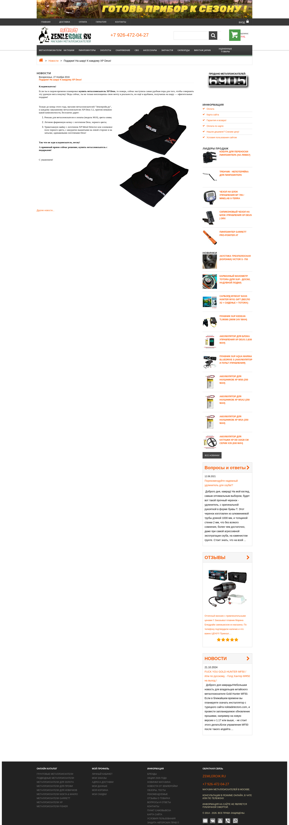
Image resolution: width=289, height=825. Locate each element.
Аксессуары (150, 50)
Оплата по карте (213, 120)
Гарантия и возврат (215, 114)
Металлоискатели (50, 50)
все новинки (212, 450)
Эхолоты (105, 50)
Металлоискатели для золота (55, 776)
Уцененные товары (225, 50)
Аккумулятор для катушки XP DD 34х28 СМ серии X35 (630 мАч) (234, 434)
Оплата (83, 22)
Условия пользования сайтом (220, 132)
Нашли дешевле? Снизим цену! (221, 126)
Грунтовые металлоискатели (55, 768)
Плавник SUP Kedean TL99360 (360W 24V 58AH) (233, 312)
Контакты (120, 22)
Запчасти (167, 50)
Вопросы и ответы (225, 462)
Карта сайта (211, 109)
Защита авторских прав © (163, 817)
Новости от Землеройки (162, 780)
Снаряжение (123, 50)
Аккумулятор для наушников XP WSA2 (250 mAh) (235, 394)
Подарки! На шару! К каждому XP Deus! (60, 79)
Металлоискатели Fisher (52, 801)
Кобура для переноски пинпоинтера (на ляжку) (235, 148)
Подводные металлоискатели (55, 772)
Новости (53, 60)
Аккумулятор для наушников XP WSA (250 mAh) (234, 414)
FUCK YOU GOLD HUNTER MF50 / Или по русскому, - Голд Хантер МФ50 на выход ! (227, 670)
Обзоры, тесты (156, 784)
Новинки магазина (158, 776)
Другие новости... (45, 210)
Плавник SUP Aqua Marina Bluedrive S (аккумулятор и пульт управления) (236, 354)
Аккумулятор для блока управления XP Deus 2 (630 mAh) (236, 334)
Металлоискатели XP (50, 797)
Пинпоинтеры (87, 50)
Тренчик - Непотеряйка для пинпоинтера (234, 168)
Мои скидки (99, 788)
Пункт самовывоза (159, 805)
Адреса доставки (103, 776)
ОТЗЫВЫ (215, 551)
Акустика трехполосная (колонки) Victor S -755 (235, 252)
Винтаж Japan (202, 50)
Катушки (69, 50)
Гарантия (101, 22)
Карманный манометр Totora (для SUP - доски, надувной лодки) (235, 273)
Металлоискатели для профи (55, 780)
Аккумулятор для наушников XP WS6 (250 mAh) (234, 374)
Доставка (64, 22)
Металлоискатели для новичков (57, 784)
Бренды (152, 768)
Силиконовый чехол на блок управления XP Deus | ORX (236, 209)
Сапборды (183, 50)
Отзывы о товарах (158, 792)
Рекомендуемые (157, 788)
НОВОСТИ (216, 653)
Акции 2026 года (157, 772)
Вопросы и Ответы (159, 797)
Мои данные (99, 780)
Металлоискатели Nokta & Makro (57, 788)
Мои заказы (99, 772)
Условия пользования (161, 813)
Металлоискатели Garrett (53, 792)
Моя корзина (100, 784)
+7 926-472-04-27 (216, 778)
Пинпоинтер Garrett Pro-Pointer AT (233, 228)
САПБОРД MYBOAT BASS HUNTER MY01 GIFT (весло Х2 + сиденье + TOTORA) (235, 294)
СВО (137, 50)
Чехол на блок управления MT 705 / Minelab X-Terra (232, 189)
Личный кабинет (102, 768)
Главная (45, 22)
